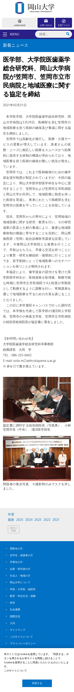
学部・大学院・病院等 (23, 589)
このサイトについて (21, 636)
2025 (19, 519)
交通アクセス (64, 25)
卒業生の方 (16, 562)
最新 (11, 519)
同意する (37, 683)
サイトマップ (17, 629)
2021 (56, 519)
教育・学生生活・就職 (23, 596)
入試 (12, 623)
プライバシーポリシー (23, 643)
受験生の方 (16, 548)
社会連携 (15, 609)
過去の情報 (13, 529)
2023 (37, 519)
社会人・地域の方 (20, 575)
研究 (12, 602)
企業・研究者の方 (20, 569)
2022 (47, 519)
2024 (28, 519)
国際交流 (15, 616)
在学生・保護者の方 (21, 555)
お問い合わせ (46, 25)
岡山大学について (20, 582)
